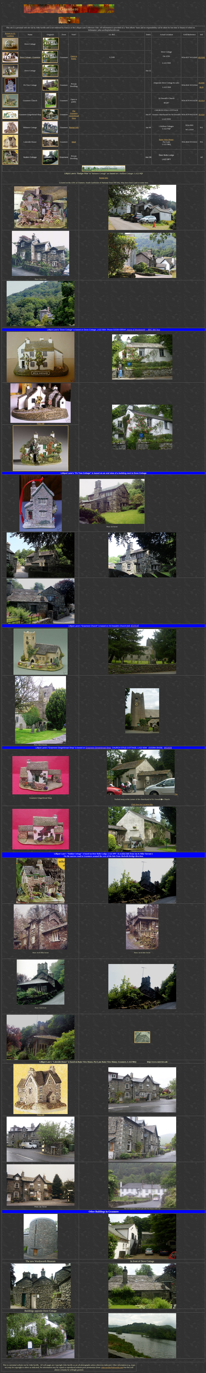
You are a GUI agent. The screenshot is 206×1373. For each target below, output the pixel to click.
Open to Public (74, 57)
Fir (76, 473)
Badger (80, 173)
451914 (201, 100)
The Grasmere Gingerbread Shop (74, 114)
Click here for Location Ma (142, 804)
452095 (201, 57)
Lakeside (57, 1062)
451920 (201, 114)
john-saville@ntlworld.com (112, 1367)
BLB (201, 87)
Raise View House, (166, 139)
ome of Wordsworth (135, 330)
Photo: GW (40, 423)
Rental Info (74, 127)
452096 (201, 83)
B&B (74, 142)
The (176, 794)
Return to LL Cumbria (10, 34)
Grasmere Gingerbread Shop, (99, 748)
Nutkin (71, 854)
